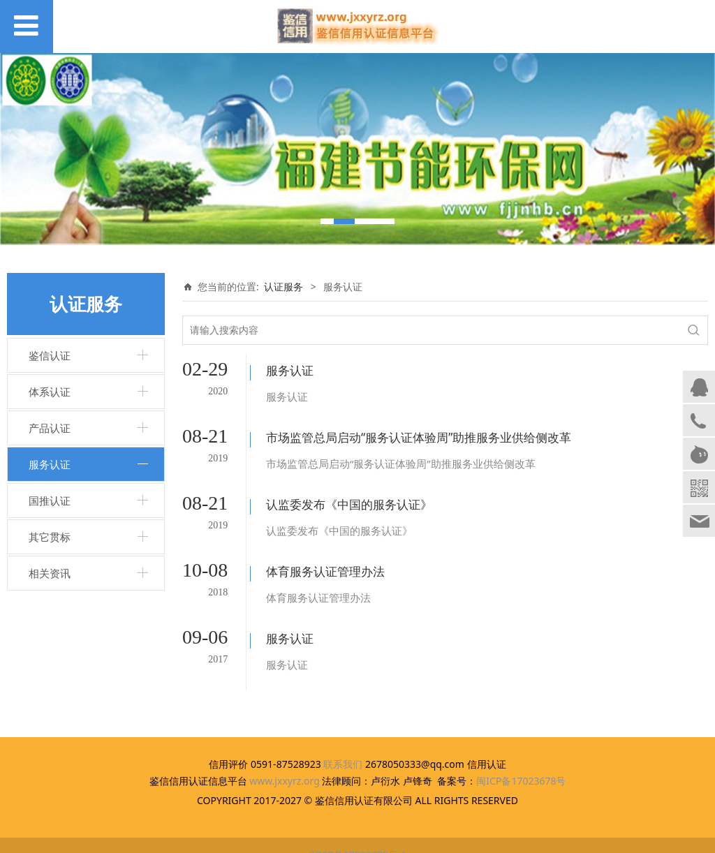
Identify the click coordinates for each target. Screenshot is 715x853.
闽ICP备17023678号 (521, 763)
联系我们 (342, 746)
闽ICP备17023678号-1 (358, 838)
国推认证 (50, 500)
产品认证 (50, 428)
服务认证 (50, 464)
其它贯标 (50, 537)
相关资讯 (50, 573)
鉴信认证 (50, 355)
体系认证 (50, 392)
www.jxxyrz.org (284, 763)
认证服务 (283, 286)
